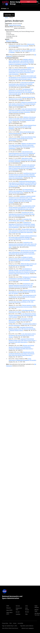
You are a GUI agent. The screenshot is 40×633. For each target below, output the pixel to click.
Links (26, 606)
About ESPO (9, 610)
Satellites (18, 614)
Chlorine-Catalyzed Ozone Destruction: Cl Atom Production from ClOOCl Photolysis (22, 127)
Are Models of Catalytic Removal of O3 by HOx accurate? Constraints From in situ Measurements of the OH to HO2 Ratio (22, 258)
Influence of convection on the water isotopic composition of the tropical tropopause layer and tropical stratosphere (22, 104)
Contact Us (31, 628)
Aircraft (17, 612)
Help (26, 614)
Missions (8, 608)
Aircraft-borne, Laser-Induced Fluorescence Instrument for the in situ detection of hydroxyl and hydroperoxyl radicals (21, 285)
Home (6, 17)
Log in (28, 1)
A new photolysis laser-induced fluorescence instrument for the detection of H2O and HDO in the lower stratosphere (22, 153)
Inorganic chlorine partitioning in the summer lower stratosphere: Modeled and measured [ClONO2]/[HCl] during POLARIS (23, 237)
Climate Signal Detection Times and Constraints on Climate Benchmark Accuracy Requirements (22, 138)
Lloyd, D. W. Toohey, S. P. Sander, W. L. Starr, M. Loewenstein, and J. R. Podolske (22, 50)
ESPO (7, 606)
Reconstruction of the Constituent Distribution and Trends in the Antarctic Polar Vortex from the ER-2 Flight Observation (21, 353)
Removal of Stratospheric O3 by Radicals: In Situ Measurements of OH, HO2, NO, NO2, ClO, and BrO (22, 292)
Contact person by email (15, 25)
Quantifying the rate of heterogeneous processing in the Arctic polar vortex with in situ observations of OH (21, 214)
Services (18, 606)
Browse (27, 612)
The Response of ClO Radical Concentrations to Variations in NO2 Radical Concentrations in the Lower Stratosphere (23, 278)
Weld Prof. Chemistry (11, 41)
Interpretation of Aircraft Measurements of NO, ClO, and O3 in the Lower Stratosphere (21, 320)
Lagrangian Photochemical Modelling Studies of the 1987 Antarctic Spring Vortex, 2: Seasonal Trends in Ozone (22, 329)
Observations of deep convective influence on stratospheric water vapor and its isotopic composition (22, 160)
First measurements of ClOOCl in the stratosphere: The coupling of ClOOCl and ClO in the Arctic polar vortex (22, 191)
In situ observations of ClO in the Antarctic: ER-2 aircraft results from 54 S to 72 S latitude (22, 335)
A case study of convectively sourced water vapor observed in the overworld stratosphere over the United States (21, 84)
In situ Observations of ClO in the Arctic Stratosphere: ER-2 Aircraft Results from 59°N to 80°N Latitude (22, 315)
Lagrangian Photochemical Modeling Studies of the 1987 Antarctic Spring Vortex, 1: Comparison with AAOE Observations (22, 340)
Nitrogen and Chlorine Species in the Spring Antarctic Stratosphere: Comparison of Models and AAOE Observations (21, 347)
